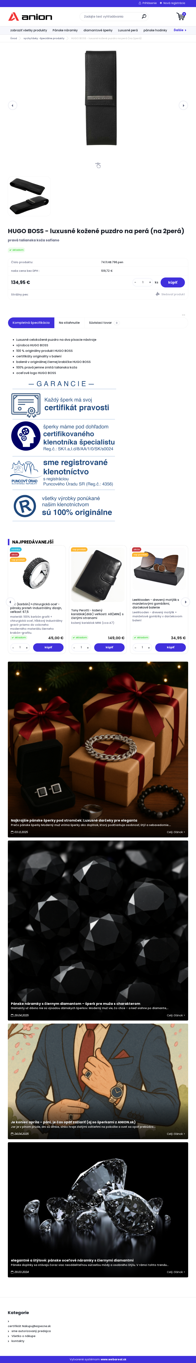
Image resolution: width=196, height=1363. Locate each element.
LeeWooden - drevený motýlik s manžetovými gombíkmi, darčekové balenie (155, 603)
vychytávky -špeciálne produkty (44, 38)
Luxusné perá (128, 30)
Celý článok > (176, 832)
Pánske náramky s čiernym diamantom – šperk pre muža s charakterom (75, 1003)
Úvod (13, 38)
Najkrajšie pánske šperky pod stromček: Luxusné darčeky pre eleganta (74, 820)
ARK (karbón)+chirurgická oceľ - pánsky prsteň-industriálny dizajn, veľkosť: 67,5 (36, 608)
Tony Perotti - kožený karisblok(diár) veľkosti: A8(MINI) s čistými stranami (97, 614)
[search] (144, 18)
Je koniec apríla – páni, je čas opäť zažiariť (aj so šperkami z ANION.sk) (73, 1122)
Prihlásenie (150, 3)
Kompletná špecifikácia (31, 322)
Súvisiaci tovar (104, 322)
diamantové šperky (98, 30)
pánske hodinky (155, 30)
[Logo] (31, 16)
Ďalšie (178, 30)
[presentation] (12, 105)
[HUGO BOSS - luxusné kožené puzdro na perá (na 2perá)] (98, 97)
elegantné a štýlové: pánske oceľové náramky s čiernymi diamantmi (72, 1260)
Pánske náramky (65, 30)
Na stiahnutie (69, 322)
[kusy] (142, 282)
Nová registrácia (174, 3)
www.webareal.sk (113, 1359)
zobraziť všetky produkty (28, 30)
